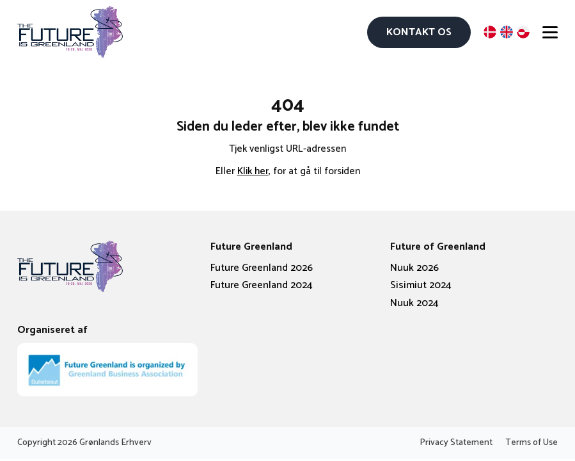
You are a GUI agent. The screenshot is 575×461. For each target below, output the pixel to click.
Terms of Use (531, 443)
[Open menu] (550, 32)
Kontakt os (419, 32)
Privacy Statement (456, 443)
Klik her (253, 171)
